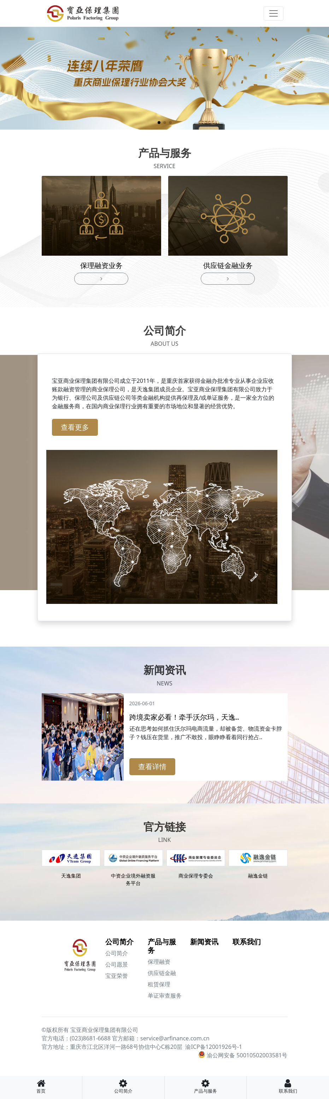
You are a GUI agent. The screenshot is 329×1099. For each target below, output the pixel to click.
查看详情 (152, 766)
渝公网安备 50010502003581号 (247, 1055)
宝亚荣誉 (116, 976)
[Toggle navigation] (273, 13)
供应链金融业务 (228, 265)
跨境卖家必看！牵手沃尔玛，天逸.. (184, 717)
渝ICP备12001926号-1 (213, 1047)
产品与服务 (162, 946)
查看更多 (75, 427)
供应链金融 (162, 973)
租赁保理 (159, 984)
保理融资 (159, 962)
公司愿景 (116, 964)
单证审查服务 (165, 995)
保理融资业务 (101, 265)
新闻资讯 (204, 941)
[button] (159, 122)
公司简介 (119, 941)
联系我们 (247, 941)
